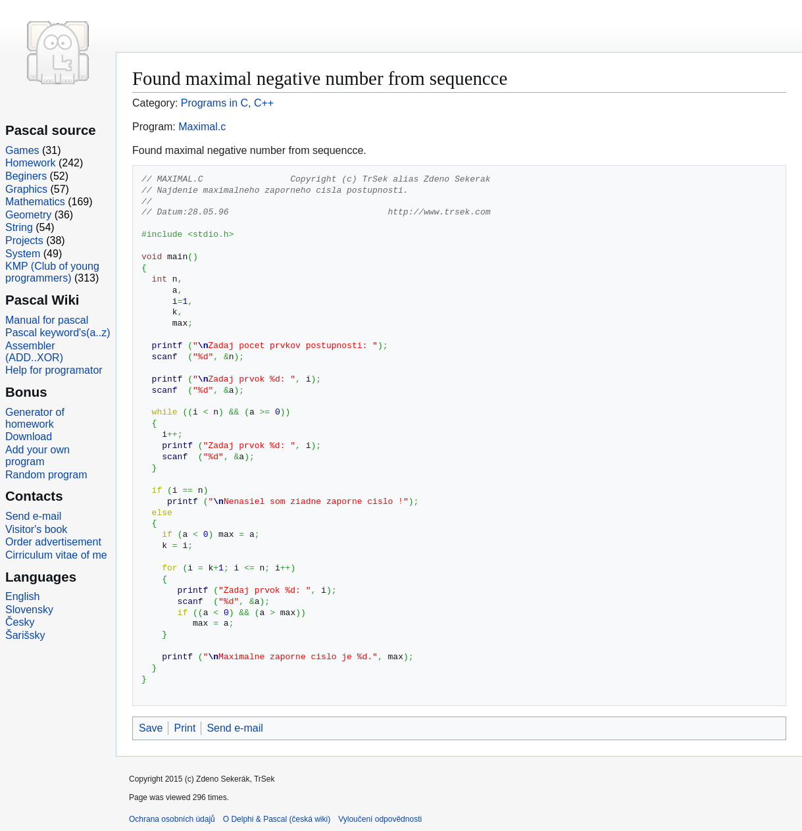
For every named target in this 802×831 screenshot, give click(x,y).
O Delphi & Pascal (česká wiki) (276, 819)
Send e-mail (235, 728)
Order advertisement (53, 541)
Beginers (26, 176)
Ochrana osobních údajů (172, 819)
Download (28, 436)
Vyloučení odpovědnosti (380, 819)
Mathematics (35, 201)
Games (22, 150)
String (19, 227)
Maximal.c (202, 126)
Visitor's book (36, 529)
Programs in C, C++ (227, 103)
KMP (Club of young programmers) (52, 272)
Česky (19, 622)
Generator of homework (34, 418)
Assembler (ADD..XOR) (34, 351)
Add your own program (37, 455)
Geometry (28, 214)
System (22, 253)
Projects (24, 240)
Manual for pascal (46, 320)
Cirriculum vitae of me (56, 555)
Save (151, 728)
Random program (46, 474)
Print (184, 728)
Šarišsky (25, 635)
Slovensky (29, 609)
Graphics (26, 189)
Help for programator (54, 370)
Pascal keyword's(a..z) (58, 332)
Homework (30, 162)
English (22, 596)
